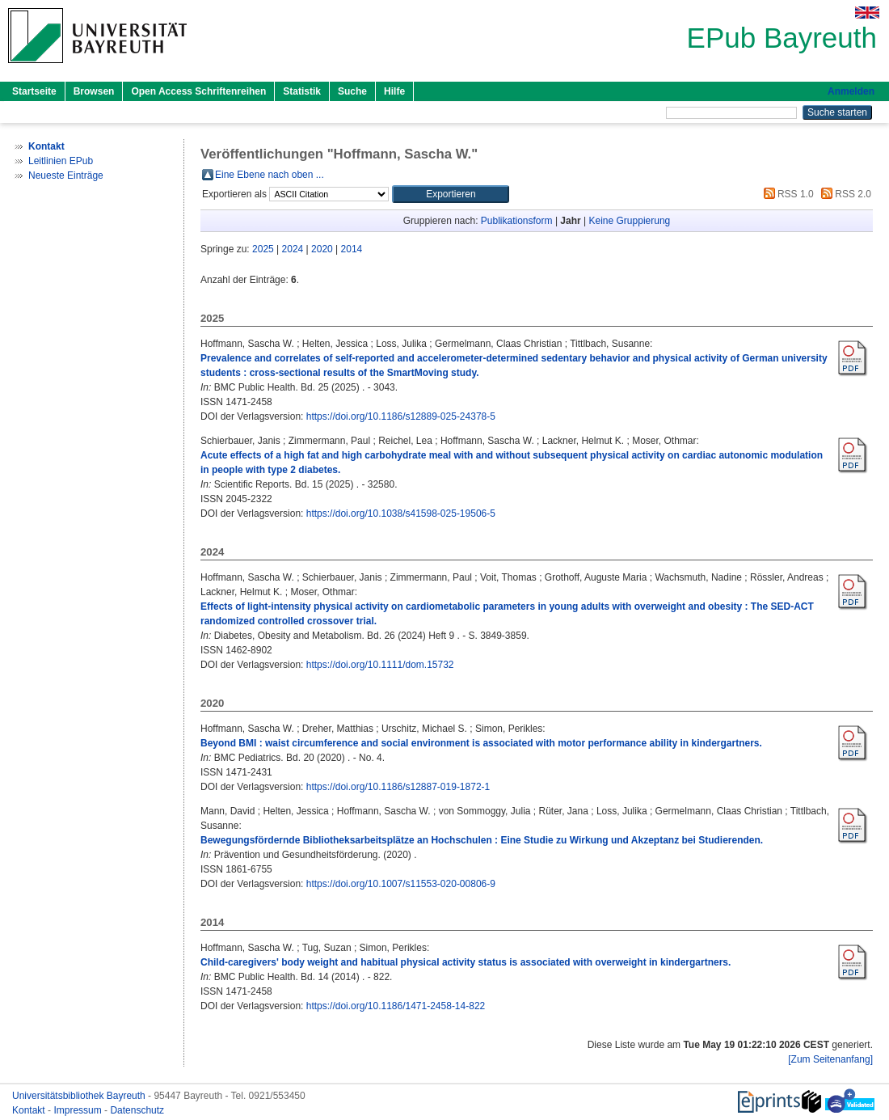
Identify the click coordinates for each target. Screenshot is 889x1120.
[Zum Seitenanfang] (830, 1059)
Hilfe (394, 91)
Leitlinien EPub (60, 161)
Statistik (302, 91)
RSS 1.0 (786, 194)
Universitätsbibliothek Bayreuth (80, 1095)
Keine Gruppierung (630, 220)
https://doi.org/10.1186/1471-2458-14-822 (396, 1006)
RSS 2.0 (843, 194)
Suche (352, 91)
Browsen (94, 91)
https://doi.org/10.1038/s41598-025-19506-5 (400, 513)
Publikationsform (517, 220)
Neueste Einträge (65, 175)
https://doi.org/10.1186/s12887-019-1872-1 (398, 786)
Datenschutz (137, 1110)
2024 (293, 249)
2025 (263, 249)
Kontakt (30, 1110)
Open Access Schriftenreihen (198, 91)
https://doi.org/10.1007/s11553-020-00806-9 (400, 884)
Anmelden (851, 91)
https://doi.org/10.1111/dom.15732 (380, 664)
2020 (322, 249)
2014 (352, 249)
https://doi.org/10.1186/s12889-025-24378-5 (400, 416)
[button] (450, 194)
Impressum (78, 1110)
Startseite (34, 91)
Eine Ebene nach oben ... (269, 174)
